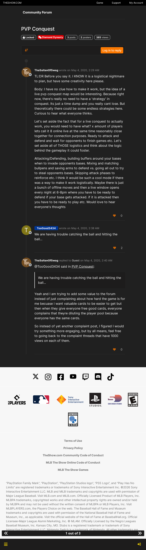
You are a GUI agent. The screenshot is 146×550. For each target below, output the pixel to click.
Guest (76, 260)
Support (116, 2)
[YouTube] (73, 377)
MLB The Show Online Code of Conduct (73, 462)
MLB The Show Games (73, 469)
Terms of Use (73, 440)
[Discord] (98, 377)
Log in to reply (112, 50)
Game (99, 2)
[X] (35, 377)
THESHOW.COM (12, 2)
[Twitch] (85, 377)
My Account (136, 2)
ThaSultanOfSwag (46, 70)
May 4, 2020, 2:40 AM (98, 260)
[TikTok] (110, 377)
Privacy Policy (73, 448)
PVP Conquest (83, 266)
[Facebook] (60, 377)
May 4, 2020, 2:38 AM (85, 228)
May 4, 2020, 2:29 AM (85, 70)
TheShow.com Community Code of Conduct (73, 455)
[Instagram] (48, 377)
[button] (6, 544)
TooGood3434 (46, 228)
